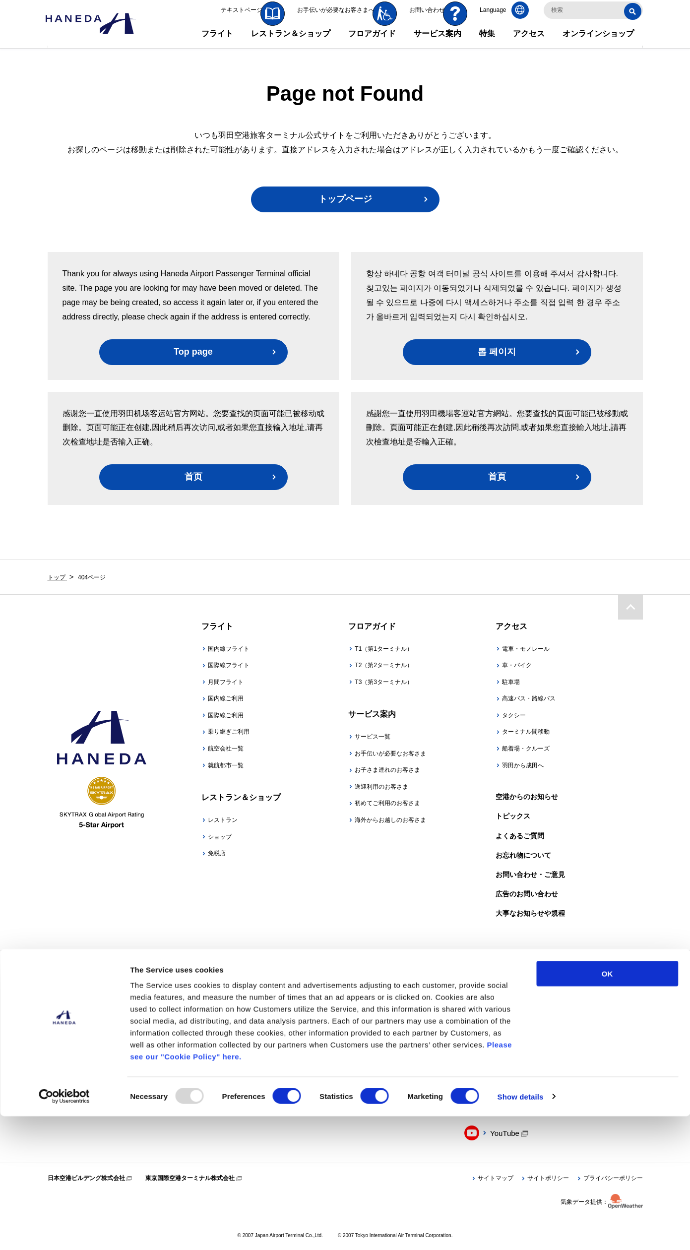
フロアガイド (372, 44)
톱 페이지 (497, 352)
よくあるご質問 (520, 836)
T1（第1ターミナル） (384, 648)
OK (607, 1107)
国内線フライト (229, 648)
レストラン (223, 819)
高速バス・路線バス (529, 698)
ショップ (220, 836)
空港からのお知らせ (527, 797)
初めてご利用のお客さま (387, 803)
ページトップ (630, 606)
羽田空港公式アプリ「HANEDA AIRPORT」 (238, 1044)
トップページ (345, 199)
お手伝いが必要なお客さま (390, 753)
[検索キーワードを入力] (593, 21)
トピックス (513, 816)
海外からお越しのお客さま (390, 819)
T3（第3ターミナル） (384, 682)
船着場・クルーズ (526, 748)
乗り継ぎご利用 (229, 731)
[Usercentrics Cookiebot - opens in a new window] (64, 1230)
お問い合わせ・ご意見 (530, 874)
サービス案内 (437, 44)
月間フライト (226, 682)
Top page (193, 352)
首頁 (497, 477)
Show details (521, 1230)
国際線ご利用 (226, 715)
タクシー (514, 715)
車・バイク (517, 665)
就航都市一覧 (226, 765)
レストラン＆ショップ (290, 44)
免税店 (217, 853)
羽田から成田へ (523, 765)
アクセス (529, 44)
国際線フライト (229, 665)
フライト (217, 44)
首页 (193, 477)
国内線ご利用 (226, 698)
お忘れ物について (523, 855)
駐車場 (511, 682)
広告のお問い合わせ (527, 894)
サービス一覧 (372, 736)
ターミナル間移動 (526, 731)
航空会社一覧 (226, 748)
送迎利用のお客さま (381, 786)
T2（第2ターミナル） (384, 665)
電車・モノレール (526, 648)
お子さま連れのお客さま (387, 769)
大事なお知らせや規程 (530, 913)
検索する (634, 21)
